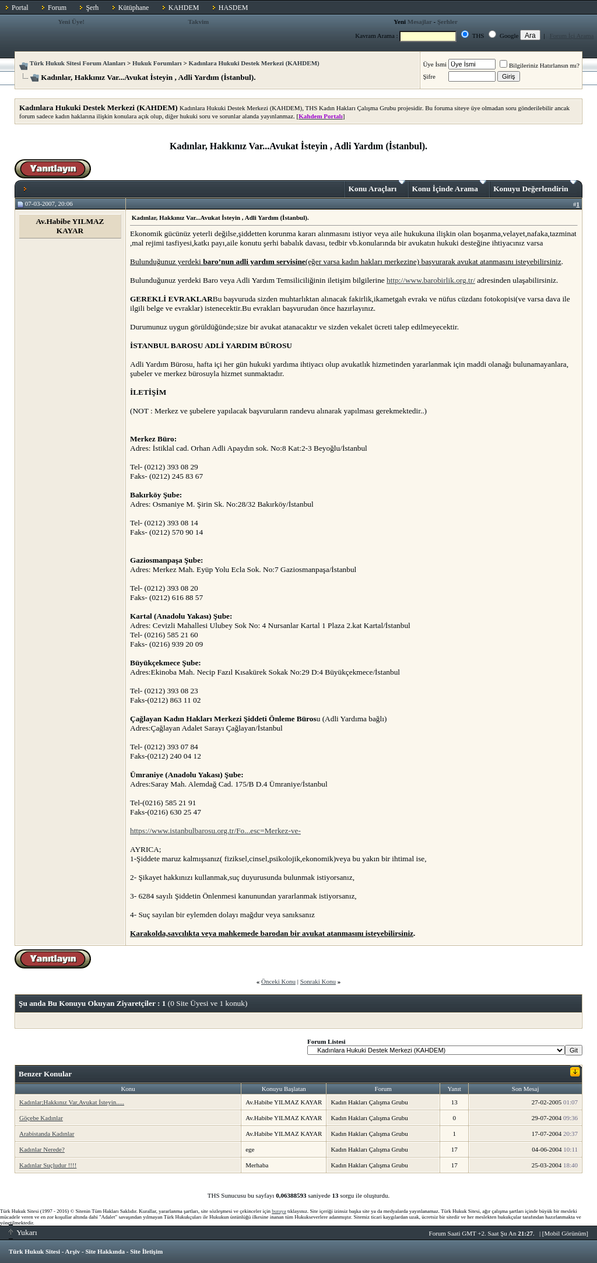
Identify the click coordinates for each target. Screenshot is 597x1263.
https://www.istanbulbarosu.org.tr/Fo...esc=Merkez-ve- (215, 830)
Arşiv (72, 1251)
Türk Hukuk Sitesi (34, 1251)
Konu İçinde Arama (449, 186)
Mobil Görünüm (566, 1233)
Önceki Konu (278, 981)
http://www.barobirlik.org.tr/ (431, 280)
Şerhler (447, 21)
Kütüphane (133, 7)
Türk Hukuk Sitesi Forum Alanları (77, 62)
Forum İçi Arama (572, 35)
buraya (279, 1211)
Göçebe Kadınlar (41, 1117)
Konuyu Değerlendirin (535, 186)
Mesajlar (420, 21)
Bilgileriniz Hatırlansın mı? (540, 65)
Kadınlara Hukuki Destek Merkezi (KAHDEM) (253, 62)
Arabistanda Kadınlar (46, 1133)
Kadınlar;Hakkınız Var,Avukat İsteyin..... (71, 1102)
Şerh (92, 7)
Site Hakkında (105, 1251)
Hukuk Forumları (157, 62)
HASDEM (233, 7)
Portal (20, 7)
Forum (57, 7)
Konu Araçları (377, 186)
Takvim (198, 21)
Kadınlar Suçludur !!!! (47, 1165)
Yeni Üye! (71, 21)
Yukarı (23, 1232)
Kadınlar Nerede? (42, 1149)
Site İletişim (146, 1251)
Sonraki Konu (318, 981)
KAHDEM (183, 7)
